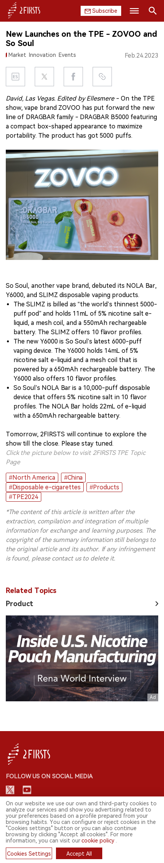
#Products (104, 487)
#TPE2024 (23, 497)
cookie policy (97, 840)
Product (19, 604)
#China (73, 477)
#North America (32, 477)
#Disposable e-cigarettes (45, 487)
